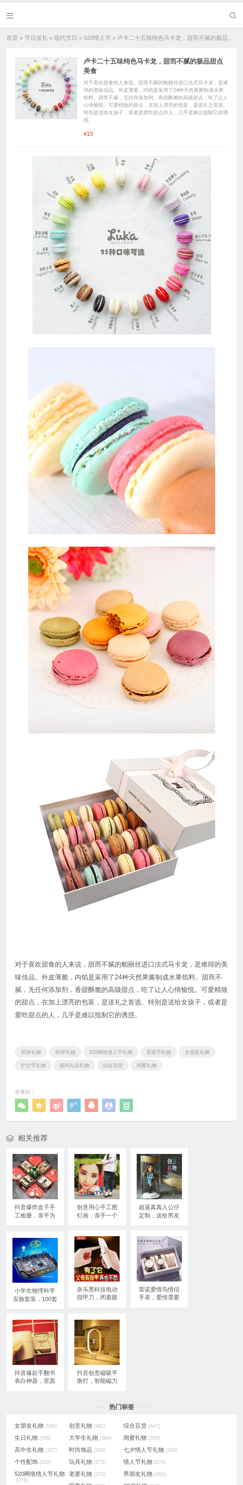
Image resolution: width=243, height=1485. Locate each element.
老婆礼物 (140, 1370)
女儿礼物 (86, 1406)
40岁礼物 (65, 1049)
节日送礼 (36, 35)
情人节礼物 (196, 1358)
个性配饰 (86, 1358)
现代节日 (65, 35)
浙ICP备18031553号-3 (147, 1465)
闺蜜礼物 (147, 1062)
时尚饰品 (193, 1346)
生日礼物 (193, 1334)
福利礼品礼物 (74, 1062)
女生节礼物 (89, 1418)
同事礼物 (140, 1382)
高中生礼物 (143, 1346)
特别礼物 (193, 1394)
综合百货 (113, 1062)
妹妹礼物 (140, 1406)
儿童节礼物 (196, 1418)
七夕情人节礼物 (35, 1361)
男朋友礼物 (196, 1370)
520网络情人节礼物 (111, 1049)
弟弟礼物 (140, 1418)
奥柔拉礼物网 (103, 1465)
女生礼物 (140, 1394)
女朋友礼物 (197, 1049)
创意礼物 (86, 1334)
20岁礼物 (193, 1382)
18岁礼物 (33, 1394)
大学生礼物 (36, 1346)
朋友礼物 (33, 1430)
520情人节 (97, 35)
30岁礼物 (31, 1049)
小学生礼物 (196, 1406)
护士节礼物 (33, 1062)
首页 (12, 35)
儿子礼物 (33, 1406)
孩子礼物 (86, 1394)
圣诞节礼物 (158, 1049)
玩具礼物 (140, 1358)
